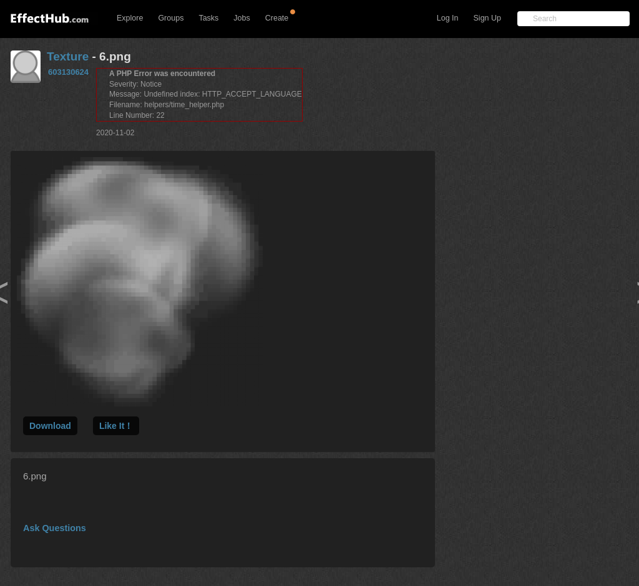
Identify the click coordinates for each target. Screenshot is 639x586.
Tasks (208, 18)
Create (277, 18)
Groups (170, 18)
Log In (448, 18)
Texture (68, 56)
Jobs (241, 18)
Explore (130, 18)
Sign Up (487, 18)
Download (50, 426)
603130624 (68, 72)
